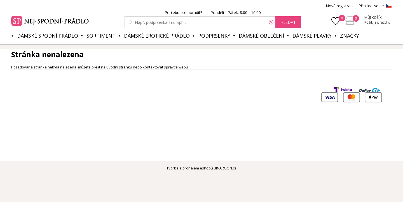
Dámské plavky (312, 35)
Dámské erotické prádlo (157, 35)
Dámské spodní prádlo (47, 35)
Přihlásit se (368, 5)
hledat (288, 22)
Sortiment (101, 35)
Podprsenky (214, 35)
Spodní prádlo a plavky (51, 20)
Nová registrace (340, 5)
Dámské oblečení (261, 35)
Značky (349, 35)
